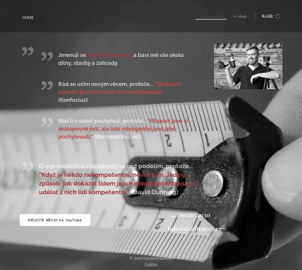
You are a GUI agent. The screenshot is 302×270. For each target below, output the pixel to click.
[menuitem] (208, 16)
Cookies (151, 264)
